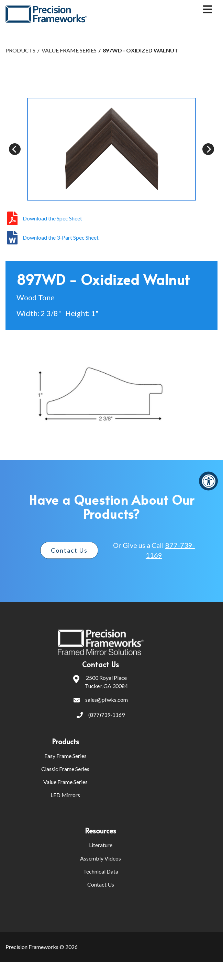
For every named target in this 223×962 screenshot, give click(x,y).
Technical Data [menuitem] (100, 871)
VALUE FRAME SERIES (69, 50)
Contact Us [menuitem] (100, 884)
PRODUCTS (20, 50)
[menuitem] (149, 741)
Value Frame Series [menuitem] (65, 782)
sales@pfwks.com (101, 700)
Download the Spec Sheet (52, 218)
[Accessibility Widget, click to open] (208, 481)
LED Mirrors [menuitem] (65, 795)
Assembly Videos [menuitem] (100, 858)
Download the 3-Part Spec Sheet (61, 237)
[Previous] (15, 149)
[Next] (208, 149)
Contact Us (69, 550)
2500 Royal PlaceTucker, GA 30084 (100, 682)
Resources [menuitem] (100, 830)
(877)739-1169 (101, 715)
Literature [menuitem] (100, 845)
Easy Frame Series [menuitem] (65, 756)
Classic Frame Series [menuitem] (65, 769)
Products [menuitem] (65, 741)
